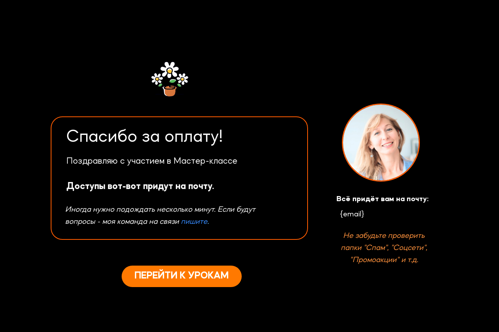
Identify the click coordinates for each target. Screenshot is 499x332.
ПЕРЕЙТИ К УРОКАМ (181, 276)
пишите (194, 222)
